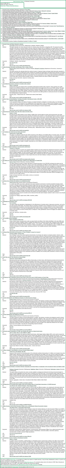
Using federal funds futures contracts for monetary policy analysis (16, 12)
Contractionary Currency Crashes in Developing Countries (14, 41)
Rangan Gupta (41, 28)
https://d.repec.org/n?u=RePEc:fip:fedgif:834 (19, 130)
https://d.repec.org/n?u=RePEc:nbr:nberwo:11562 (20, 230)
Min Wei (49, 32)
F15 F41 (11, 213)
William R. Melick (61, 31)
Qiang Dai (29, 24)
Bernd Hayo (3, 5)
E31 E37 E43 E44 (13, 362)
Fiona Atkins (27, 9)
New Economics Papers (18, 1)
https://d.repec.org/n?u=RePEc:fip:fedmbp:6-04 (20, 145)
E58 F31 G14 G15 (13, 176)
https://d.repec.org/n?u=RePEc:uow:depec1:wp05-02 (21, 382)
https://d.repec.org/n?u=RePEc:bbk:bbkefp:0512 (20, 65)
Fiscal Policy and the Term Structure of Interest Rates (13, 24)
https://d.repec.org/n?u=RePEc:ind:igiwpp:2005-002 (21, 200)
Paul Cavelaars (22, 21)
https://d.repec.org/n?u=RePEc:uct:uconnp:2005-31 (21, 329)
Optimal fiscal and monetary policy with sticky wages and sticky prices (17, 14)
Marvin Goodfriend (23, 22)
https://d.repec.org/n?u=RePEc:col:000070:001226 (20, 404)
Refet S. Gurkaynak (36, 12)
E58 (10, 107)
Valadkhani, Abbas (20, 34)
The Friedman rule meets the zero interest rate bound (13, 15)
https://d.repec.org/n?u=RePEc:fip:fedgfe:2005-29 (20, 97)
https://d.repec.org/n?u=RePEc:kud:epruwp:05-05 (20, 82)
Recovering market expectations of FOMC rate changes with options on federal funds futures (22, 31)
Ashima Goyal (35, 19)
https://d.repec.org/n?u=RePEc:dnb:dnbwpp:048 (20, 216)
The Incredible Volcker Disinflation (9, 22)
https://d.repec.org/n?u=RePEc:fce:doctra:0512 (20, 296)
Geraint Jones (54, 23)
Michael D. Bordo (47, 13)
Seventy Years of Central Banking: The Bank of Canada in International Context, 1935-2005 (22, 13)
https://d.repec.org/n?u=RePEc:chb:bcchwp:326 (20, 255)
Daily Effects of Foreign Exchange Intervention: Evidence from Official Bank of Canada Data (22, 18)
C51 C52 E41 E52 (13, 62)
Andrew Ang (37, 32)
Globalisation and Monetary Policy (9, 21)
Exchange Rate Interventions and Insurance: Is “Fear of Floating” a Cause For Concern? (21, 23)
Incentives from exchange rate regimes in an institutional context (16, 19)
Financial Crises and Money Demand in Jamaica (12, 9)
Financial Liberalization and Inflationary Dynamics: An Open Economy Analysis (19, 28)
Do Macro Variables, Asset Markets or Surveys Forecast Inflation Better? (18, 32)
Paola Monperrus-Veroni (45, 278)
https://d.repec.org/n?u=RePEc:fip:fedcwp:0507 (20, 348)
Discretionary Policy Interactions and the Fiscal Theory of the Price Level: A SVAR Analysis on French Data (25, 26)
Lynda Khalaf (60, 38)
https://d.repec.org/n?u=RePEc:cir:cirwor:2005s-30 (20, 436)
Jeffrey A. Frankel (33, 41)
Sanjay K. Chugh (37, 14)
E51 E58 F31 (12, 79)
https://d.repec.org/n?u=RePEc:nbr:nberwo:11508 (20, 456)
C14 (10, 401)
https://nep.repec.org (29, 462)
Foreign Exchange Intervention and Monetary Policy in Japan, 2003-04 (17, 10)
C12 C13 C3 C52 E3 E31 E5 (16, 433)
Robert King (29, 22)
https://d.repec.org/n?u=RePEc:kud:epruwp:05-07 (20, 179)
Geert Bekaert (44, 32)
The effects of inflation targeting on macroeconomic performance (16, 17)
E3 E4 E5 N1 (12, 227)
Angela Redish (54, 13)
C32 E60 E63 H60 (13, 293)
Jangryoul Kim (30, 15)
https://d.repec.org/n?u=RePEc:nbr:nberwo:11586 (20, 110)
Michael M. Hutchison (46, 10)
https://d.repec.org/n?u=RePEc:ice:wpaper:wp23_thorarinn (22, 159)
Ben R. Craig (54, 31)
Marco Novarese (59, 462)
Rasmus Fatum (37, 10)
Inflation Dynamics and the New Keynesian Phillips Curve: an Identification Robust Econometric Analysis (24, 38)
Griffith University (33, 464)
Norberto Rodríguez (9, 37)
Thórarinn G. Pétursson (37, 17)
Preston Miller (37, 15)
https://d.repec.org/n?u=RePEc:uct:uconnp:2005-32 (21, 313)
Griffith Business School (23, 464)
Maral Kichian (5, 39)
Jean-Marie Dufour (53, 38)
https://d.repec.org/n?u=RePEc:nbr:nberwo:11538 (20, 365)
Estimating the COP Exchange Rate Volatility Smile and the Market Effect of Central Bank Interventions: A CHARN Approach (29, 36)
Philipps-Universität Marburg (12, 5)
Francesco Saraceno (10, 27)
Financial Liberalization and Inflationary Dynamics (13, 29)
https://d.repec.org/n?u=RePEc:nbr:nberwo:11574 (20, 275)
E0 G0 (11, 272)
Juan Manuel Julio (13, 385)
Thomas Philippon (36, 24)
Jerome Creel (53, 26)
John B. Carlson (47, 31)
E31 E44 (11, 310)
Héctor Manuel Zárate (18, 37)
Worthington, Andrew (29, 34)
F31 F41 (11, 197)
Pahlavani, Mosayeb (11, 34)
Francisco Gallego (46, 23)
